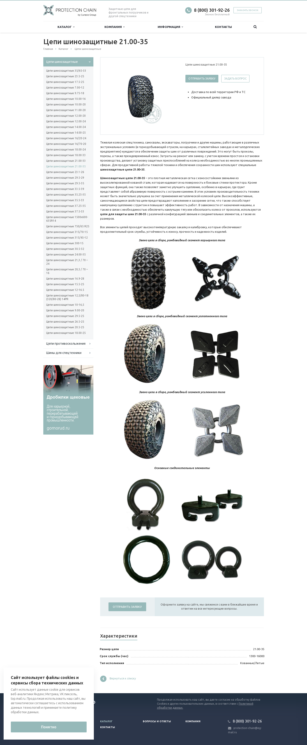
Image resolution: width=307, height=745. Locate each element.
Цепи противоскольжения (65, 343)
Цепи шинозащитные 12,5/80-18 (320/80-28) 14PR (67, 297)
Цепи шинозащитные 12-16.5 (65, 289)
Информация (170, 27)
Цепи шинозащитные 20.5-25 (65, 327)
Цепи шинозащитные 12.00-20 (66, 115)
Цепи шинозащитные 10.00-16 (66, 98)
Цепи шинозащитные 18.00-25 (66, 332)
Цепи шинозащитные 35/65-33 (66, 70)
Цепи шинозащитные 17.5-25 (65, 81)
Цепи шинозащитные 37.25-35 (66, 205)
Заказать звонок (247, 10)
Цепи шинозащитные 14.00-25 (66, 132)
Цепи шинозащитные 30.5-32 (65, 248)
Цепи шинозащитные (62, 62)
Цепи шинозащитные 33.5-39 (65, 188)
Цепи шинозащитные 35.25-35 (66, 194)
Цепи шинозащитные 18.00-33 (66, 155)
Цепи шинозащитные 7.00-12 (65, 87)
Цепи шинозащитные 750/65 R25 (67, 226)
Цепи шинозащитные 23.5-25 (65, 76)
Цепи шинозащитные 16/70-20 (66, 143)
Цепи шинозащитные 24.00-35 (66, 254)
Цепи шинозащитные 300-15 (64, 243)
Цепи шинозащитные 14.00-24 (66, 126)
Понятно (48, 727)
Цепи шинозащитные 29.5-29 (65, 177)
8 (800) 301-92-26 (212, 10)
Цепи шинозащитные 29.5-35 (65, 183)
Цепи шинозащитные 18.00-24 (66, 149)
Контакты (223, 26)
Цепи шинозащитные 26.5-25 (65, 321)
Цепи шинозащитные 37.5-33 (65, 211)
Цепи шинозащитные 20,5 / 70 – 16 (67, 271)
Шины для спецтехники (63, 353)
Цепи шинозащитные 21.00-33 (66, 160)
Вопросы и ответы (157, 721)
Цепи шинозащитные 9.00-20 (65, 310)
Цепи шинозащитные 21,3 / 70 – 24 (67, 262)
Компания (114, 27)
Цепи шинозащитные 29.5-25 (65, 315)
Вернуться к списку (118, 679)
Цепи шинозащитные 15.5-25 (65, 284)
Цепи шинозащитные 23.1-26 (65, 172)
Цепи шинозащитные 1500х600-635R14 (67, 219)
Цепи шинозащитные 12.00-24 (66, 121)
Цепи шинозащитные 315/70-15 (67, 231)
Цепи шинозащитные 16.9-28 (65, 278)
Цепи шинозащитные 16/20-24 (66, 138)
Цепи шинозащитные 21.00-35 (66, 166)
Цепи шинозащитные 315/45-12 (67, 237)
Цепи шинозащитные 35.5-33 (65, 200)
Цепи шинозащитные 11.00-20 (66, 110)
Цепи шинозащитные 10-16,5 (65, 304)
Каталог (66, 27)
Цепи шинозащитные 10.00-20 (66, 104)
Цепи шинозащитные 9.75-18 (65, 93)
